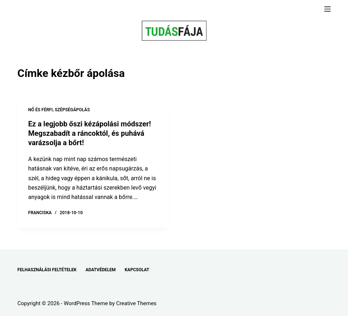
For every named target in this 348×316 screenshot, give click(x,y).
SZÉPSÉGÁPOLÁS (72, 109)
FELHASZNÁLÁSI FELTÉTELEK (46, 269)
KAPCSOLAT (137, 269)
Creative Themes (136, 303)
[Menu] (327, 9)
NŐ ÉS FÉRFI (40, 109)
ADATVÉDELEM (100, 269)
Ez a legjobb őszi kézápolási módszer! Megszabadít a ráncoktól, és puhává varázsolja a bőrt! (89, 133)
